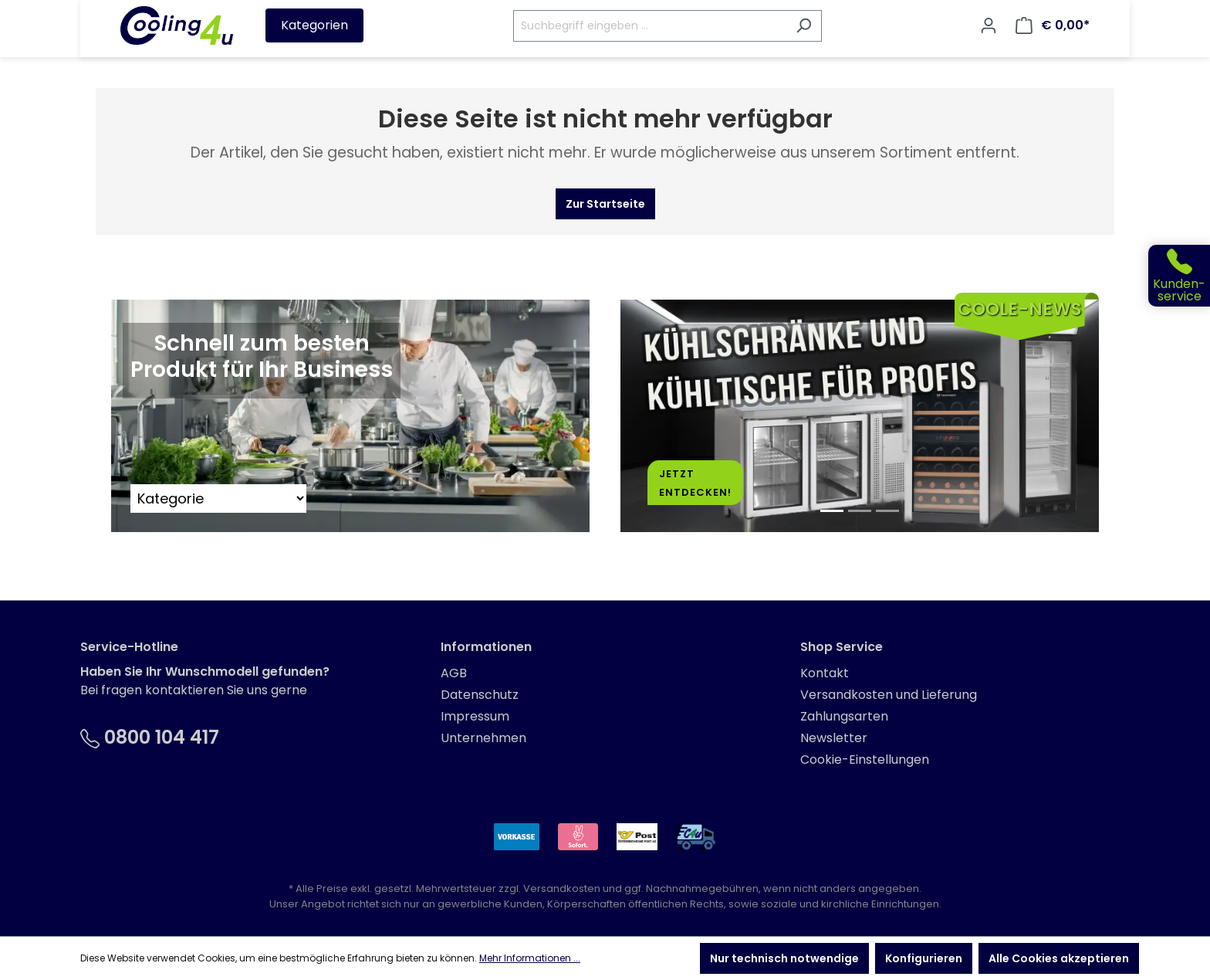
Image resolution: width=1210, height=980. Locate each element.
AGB (454, 673)
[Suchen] (804, 26)
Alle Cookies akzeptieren (1059, 958)
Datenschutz (480, 695)
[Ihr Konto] (988, 25)
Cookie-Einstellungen (864, 759)
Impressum (475, 716)
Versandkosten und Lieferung (888, 695)
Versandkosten (561, 888)
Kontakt (824, 673)
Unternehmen (483, 738)
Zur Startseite (605, 204)
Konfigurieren (923, 958)
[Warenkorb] (1052, 25)
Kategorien (314, 25)
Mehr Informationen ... (529, 958)
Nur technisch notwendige (784, 958)
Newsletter (833, 738)
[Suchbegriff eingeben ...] (649, 26)
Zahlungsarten (844, 716)
